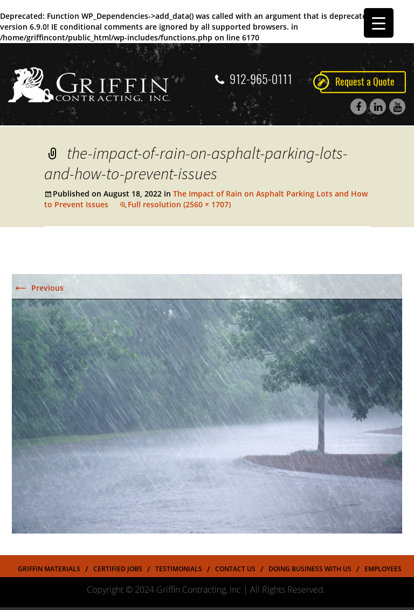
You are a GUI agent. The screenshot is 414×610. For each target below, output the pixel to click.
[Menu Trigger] (379, 23)
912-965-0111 (253, 79)
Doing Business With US (309, 568)
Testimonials (178, 568)
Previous (38, 288)
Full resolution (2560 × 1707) (179, 204)
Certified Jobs (117, 568)
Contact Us (235, 568)
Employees (383, 568)
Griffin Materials (49, 568)
